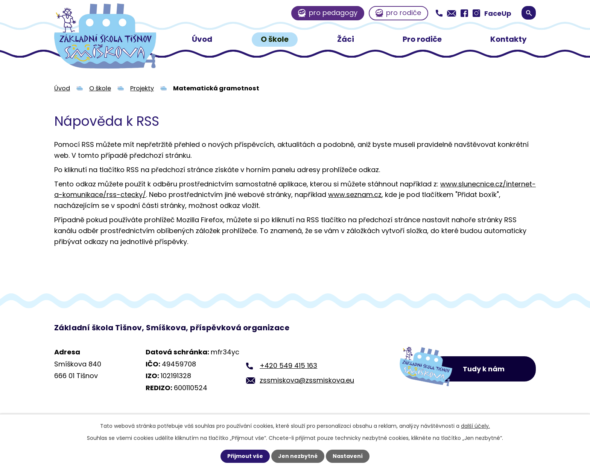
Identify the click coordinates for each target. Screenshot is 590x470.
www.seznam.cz (355, 194)
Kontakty (508, 39)
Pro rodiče (422, 39)
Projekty (142, 88)
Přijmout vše (245, 456)
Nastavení (348, 456)
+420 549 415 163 (288, 365)
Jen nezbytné (298, 456)
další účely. (475, 426)
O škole (275, 39)
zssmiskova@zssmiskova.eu (307, 380)
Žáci (345, 39)
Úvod (202, 39)
